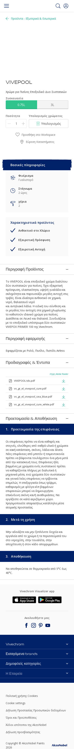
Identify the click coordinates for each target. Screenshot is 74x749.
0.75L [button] (21, 105)
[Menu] (6, 6)
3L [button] (52, 105)
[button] (66, 6)
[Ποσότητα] (16, 123)
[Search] (58, 6)
